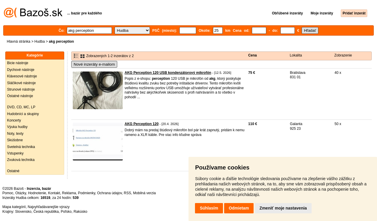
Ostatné (13, 171)
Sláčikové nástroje (21, 83)
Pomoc (7, 193)
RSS (127, 193)
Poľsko (66, 212)
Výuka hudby (17, 127)
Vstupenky (15, 153)
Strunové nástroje (21, 89)
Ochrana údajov (109, 193)
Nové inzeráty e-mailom (94, 64)
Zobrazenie (343, 55)
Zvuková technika (20, 160)
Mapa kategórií (14, 207)
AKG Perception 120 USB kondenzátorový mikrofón (168, 73)
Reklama (69, 193)
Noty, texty (15, 134)
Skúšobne (15, 140)
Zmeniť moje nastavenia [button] (283, 208)
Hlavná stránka (18, 41)
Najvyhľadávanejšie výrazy (49, 207)
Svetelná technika (21, 147)
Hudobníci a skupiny (23, 114)
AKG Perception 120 (141, 124)
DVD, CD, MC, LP (21, 107)
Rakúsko (80, 212)
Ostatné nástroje (20, 96)
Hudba (39, 41)
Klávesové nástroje (22, 76)
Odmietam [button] (239, 208)
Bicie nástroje (17, 63)
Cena (252, 55)
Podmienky (86, 193)
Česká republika (46, 212)
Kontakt (54, 193)
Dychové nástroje (20, 70)
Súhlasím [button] (209, 208)
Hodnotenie (37, 193)
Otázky (20, 193)
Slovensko (23, 212)
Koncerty (14, 120)
